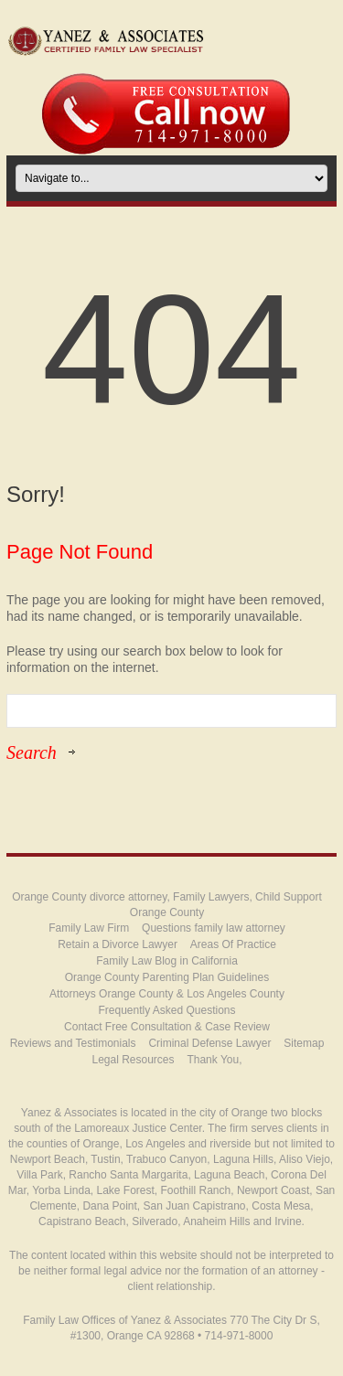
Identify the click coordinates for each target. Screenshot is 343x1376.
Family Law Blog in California (167, 961)
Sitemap (304, 1043)
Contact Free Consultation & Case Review (167, 1026)
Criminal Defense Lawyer (209, 1043)
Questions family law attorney (213, 928)
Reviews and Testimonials (73, 1043)
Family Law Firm (88, 928)
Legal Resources (132, 1059)
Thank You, (214, 1059)
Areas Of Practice (233, 944)
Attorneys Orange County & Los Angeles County (166, 993)
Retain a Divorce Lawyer (117, 944)
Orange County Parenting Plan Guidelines (167, 977)
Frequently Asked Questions (166, 1010)
